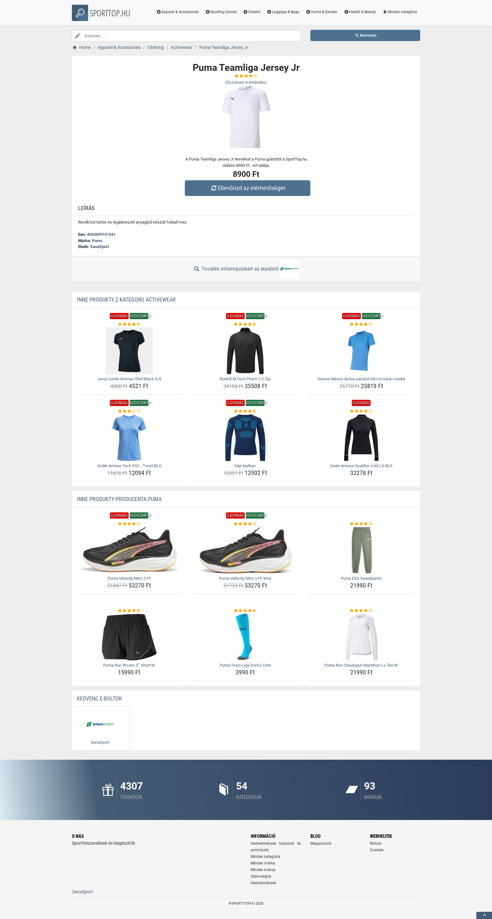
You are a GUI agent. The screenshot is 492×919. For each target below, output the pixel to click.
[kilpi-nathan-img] (245, 437)
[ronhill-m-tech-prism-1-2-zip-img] (245, 350)
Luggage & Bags (283, 12)
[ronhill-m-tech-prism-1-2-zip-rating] (245, 324)
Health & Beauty (360, 12)
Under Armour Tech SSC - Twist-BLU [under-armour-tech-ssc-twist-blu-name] (129, 465)
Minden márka (263, 863)
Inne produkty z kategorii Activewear (126, 299)
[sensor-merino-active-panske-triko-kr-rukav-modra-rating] (361, 324)
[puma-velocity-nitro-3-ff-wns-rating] (245, 524)
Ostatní (251, 12)
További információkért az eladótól (246, 269)
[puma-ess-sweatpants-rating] (361, 524)
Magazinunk (320, 843)
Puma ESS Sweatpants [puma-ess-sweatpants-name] (361, 578)
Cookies (376, 850)
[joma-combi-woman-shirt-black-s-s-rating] (129, 324)
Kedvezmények (263, 883)
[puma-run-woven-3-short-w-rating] (129, 611)
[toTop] (484, 915)
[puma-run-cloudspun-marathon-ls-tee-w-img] (361, 637)
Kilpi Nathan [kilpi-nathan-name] (245, 465)
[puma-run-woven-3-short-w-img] (129, 637)
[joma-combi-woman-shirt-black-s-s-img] (129, 350)
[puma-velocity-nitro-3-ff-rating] (129, 524)
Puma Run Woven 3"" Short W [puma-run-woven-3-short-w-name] (129, 665)
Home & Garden (322, 12)
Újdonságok (261, 876)
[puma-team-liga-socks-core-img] (245, 637)
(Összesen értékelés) (246, 82)
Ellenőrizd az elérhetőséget (247, 188)
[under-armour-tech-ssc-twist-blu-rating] (129, 411)
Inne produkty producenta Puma (119, 499)
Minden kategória (399, 12)
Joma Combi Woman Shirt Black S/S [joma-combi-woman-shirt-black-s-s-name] (129, 379)
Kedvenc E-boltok (99, 698)
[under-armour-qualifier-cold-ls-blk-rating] (361, 411)
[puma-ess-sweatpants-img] (361, 550)
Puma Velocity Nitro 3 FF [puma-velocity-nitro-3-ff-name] (129, 578)
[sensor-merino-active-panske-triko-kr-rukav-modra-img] (361, 350)
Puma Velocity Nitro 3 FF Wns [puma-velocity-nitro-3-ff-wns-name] (245, 578)
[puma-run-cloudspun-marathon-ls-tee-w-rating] (361, 611)
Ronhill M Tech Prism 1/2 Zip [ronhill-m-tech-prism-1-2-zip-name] (245, 379)
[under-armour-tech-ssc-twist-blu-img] (129, 437)
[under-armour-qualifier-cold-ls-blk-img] (361, 437)
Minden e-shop (263, 870)
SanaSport (99, 246)
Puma (97, 240)
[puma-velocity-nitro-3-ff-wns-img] (245, 550)
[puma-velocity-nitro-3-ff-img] (129, 550)
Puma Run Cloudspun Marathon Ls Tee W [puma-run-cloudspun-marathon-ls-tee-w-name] (361, 665)
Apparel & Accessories (177, 12)
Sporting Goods (221, 12)
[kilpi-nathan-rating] (245, 411)
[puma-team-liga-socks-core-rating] (245, 611)
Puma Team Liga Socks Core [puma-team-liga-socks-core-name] (245, 665)
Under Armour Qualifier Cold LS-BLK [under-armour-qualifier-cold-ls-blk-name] (361, 465)
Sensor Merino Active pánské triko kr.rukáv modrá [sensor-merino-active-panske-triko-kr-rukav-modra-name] (361, 379)
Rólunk (376, 843)
